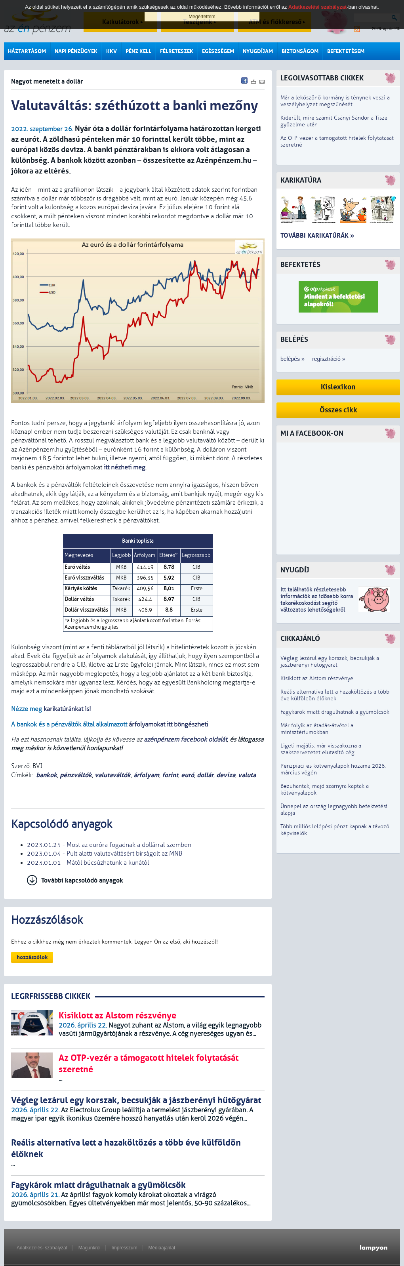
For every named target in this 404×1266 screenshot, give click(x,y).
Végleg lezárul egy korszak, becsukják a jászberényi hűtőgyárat (329, 661)
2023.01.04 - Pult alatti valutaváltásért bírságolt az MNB (104, 853)
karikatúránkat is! (67, 709)
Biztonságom (300, 51)
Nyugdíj (294, 570)
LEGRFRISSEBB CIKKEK (50, 996)
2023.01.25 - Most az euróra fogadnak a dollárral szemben (109, 844)
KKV (111, 51)
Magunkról (89, 1248)
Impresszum (124, 1248)
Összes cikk (338, 410)
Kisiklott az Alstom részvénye (316, 678)
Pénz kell (138, 51)
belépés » (292, 359)
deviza (225, 775)
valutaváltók (113, 775)
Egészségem (218, 51)
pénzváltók (76, 775)
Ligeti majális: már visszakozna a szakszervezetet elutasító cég (320, 749)
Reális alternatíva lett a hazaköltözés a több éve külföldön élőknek (334, 695)
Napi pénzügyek (76, 51)
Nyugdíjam (258, 51)
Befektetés (300, 265)
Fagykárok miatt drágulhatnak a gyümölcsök (334, 712)
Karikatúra (300, 180)
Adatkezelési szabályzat (42, 1248)
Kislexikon (338, 387)
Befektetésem (345, 51)
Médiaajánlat (161, 1248)
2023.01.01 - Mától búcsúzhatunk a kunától (88, 862)
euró (187, 775)
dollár (205, 775)
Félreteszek (176, 51)
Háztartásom (27, 51)
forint (170, 775)
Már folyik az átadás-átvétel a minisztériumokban (316, 729)
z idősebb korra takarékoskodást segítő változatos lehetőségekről (316, 603)
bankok (46, 775)
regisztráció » (328, 359)
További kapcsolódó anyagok (82, 880)
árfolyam (146, 775)
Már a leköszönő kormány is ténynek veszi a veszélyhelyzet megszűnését (335, 101)
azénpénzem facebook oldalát (185, 739)
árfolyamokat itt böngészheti (168, 724)
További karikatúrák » (317, 235)
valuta (247, 775)
